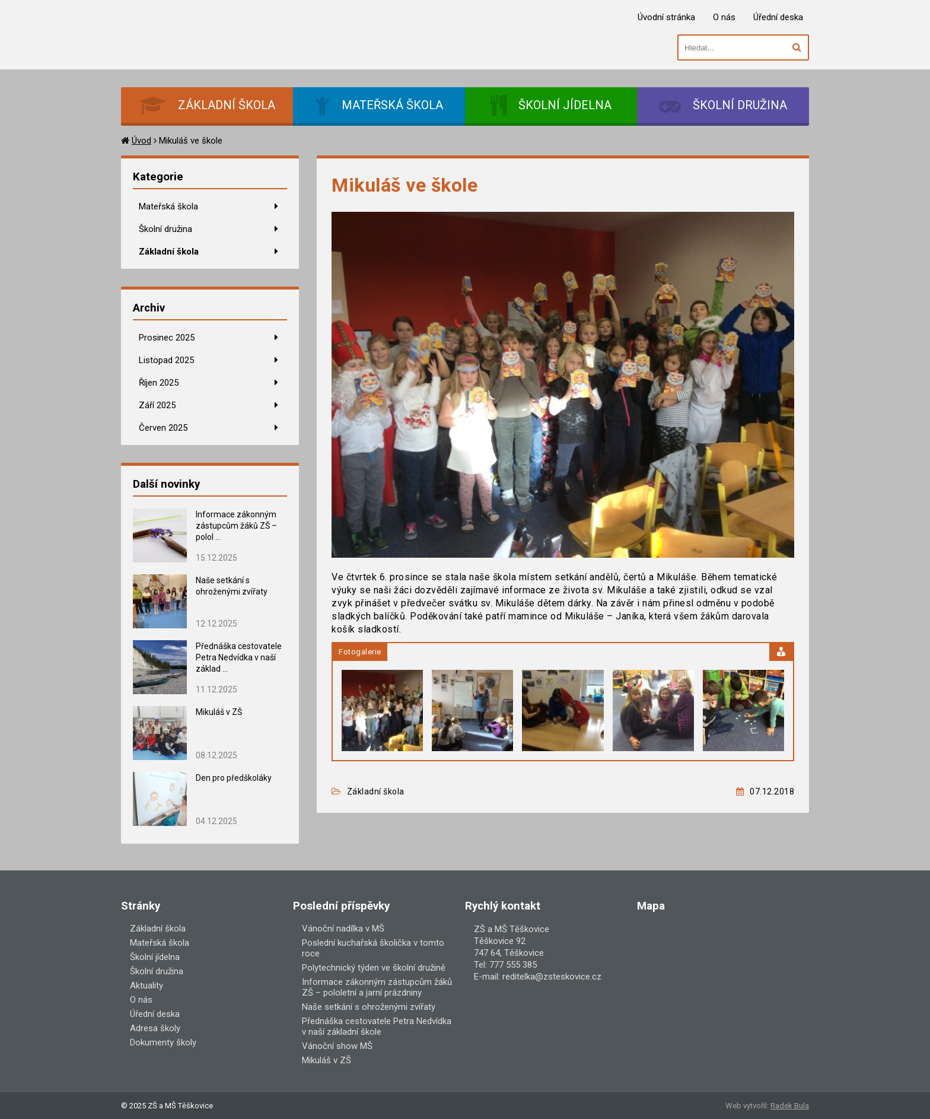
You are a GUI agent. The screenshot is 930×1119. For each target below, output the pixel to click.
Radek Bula (789, 1105)
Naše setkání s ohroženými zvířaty (368, 1007)
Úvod (141, 140)
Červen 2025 (163, 427)
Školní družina (165, 229)
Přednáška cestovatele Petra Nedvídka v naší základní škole (376, 1026)
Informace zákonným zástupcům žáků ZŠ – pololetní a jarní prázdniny (377, 987)
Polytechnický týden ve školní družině (373, 967)
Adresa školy (155, 1028)
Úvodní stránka (666, 17)
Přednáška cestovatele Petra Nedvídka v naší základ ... (239, 657)
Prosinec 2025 (167, 337)
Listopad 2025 (166, 360)
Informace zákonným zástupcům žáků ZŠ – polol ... (236, 526)
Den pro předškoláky (234, 778)
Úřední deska (778, 17)
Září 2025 (157, 405)
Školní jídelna (155, 957)
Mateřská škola (168, 206)
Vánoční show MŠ (337, 1046)
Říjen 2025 (159, 382)
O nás (724, 17)
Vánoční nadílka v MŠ (343, 928)
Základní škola (169, 251)
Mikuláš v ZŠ (219, 712)
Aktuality (146, 985)
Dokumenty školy (163, 1042)
